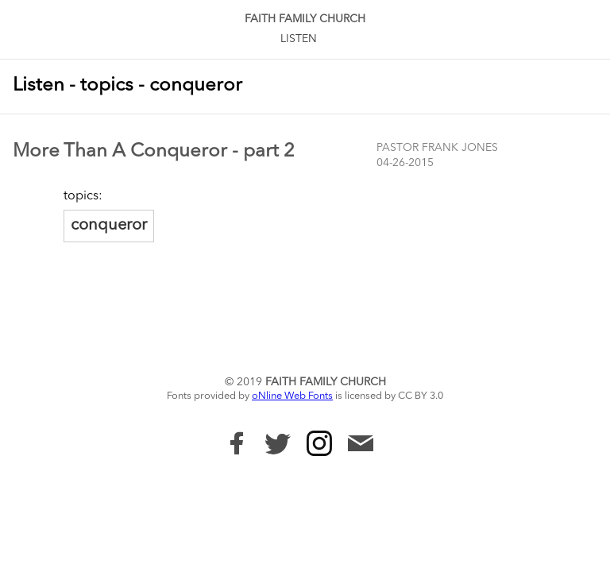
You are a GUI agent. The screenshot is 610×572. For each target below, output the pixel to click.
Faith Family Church (305, 19)
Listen (298, 38)
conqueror (109, 226)
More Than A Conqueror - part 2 (154, 151)
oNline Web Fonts (292, 396)
